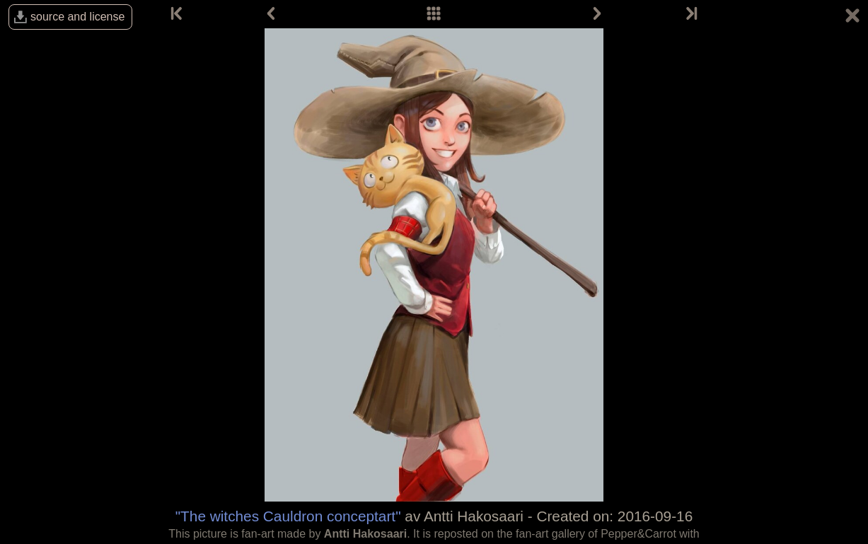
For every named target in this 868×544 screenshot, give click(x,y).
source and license (77, 17)
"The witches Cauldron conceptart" (288, 516)
